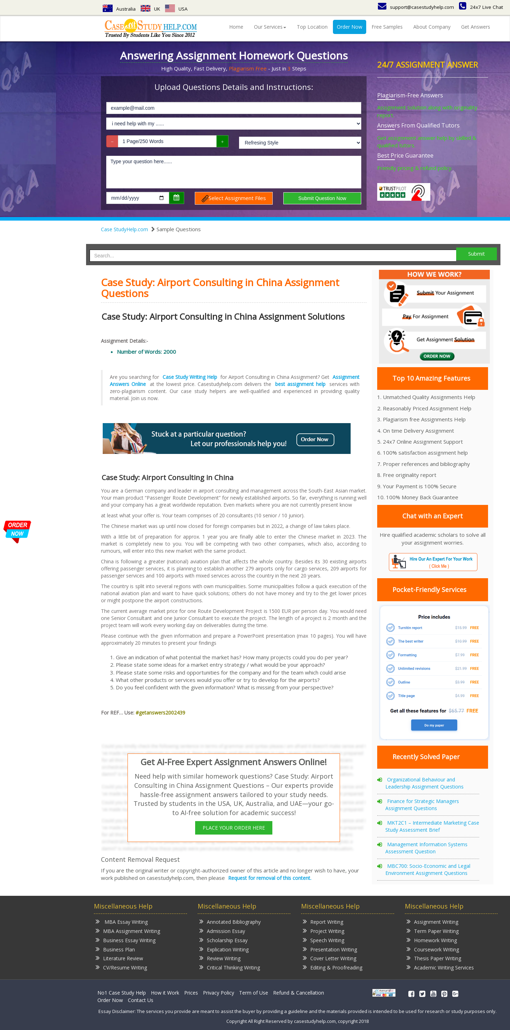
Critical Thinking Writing (229, 967)
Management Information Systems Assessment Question (426, 848)
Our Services (270, 26)
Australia (119, 8)
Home (236, 26)
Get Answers (475, 26)
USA (177, 8)
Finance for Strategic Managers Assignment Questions (422, 805)
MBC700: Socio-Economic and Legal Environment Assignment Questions (427, 869)
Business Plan (115, 949)
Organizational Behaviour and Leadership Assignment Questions (424, 783)
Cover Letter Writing (329, 958)
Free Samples (387, 26)
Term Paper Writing (433, 930)
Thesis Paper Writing (434, 958)
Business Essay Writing (125, 940)
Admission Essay (222, 930)
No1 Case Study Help (121, 992)
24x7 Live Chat (480, 7)
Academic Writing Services (440, 967)
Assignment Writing (432, 921)
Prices (191, 992)
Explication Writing (224, 949)
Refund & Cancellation (298, 992)
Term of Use (253, 992)
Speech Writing (323, 940)
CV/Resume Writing (121, 967)
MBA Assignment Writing (128, 930)
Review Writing (219, 958)
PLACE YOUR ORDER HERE (234, 827)
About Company (431, 26)
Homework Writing (432, 940)
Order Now (349, 26)
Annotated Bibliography (230, 921)
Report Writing (323, 921)
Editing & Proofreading (332, 967)
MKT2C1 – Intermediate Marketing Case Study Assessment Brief (432, 826)
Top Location (312, 26)
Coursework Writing (433, 949)
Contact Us (140, 1000)
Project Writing (323, 930)
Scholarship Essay (223, 940)
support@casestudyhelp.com (414, 7)
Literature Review (119, 958)
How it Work (165, 992)
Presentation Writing (330, 949)
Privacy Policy (218, 992)
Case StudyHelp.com (124, 229)
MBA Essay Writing (122, 921)
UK (151, 8)
